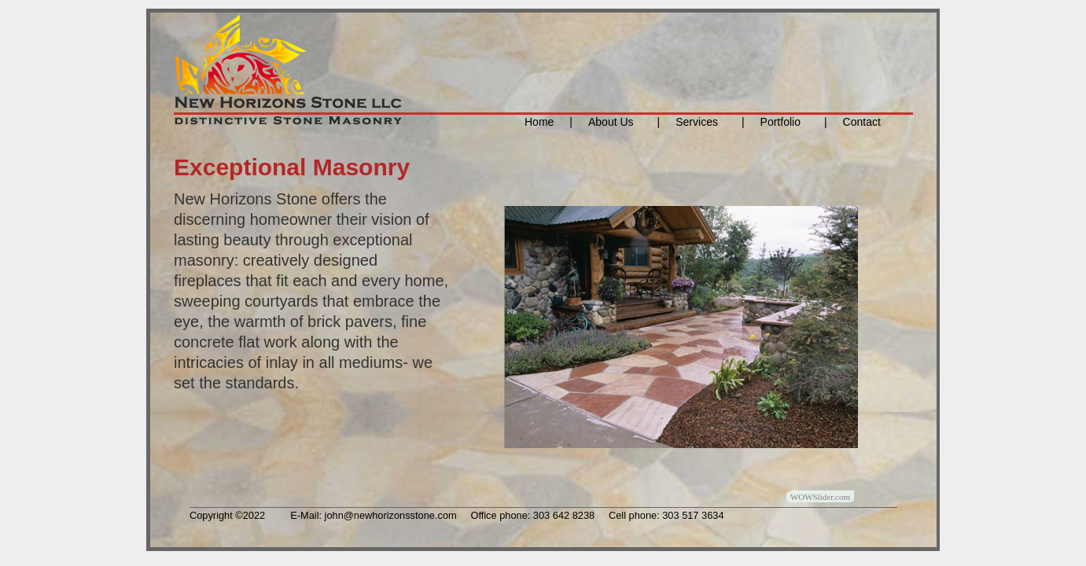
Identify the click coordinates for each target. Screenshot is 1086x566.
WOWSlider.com (820, 497)
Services (697, 122)
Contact (862, 122)
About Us (611, 122)
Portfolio (777, 122)
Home (539, 122)
